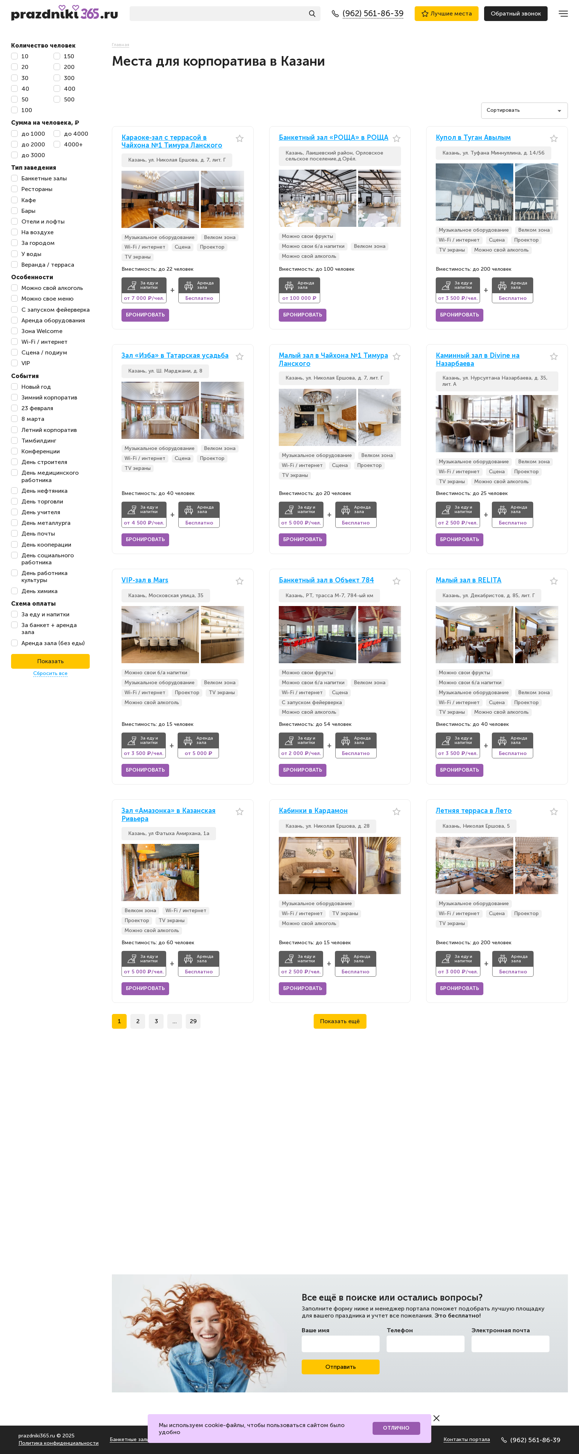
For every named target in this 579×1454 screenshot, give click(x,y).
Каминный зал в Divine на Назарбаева (478, 360)
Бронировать (145, 315)
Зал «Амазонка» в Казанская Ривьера (168, 815)
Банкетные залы (130, 1439)
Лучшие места (446, 13)
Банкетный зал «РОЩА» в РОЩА (333, 138)
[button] (238, 199)
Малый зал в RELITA (468, 580)
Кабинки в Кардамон (313, 811)
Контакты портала (466, 1439)
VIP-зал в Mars (144, 580)
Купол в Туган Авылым (473, 138)
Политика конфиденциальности (58, 1443)
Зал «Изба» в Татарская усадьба (175, 356)
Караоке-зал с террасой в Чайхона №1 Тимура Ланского (171, 142)
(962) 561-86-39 (531, 1440)
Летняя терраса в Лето (474, 811)
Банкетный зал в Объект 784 (326, 580)
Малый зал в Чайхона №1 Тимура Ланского (333, 360)
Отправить (340, 1366)
